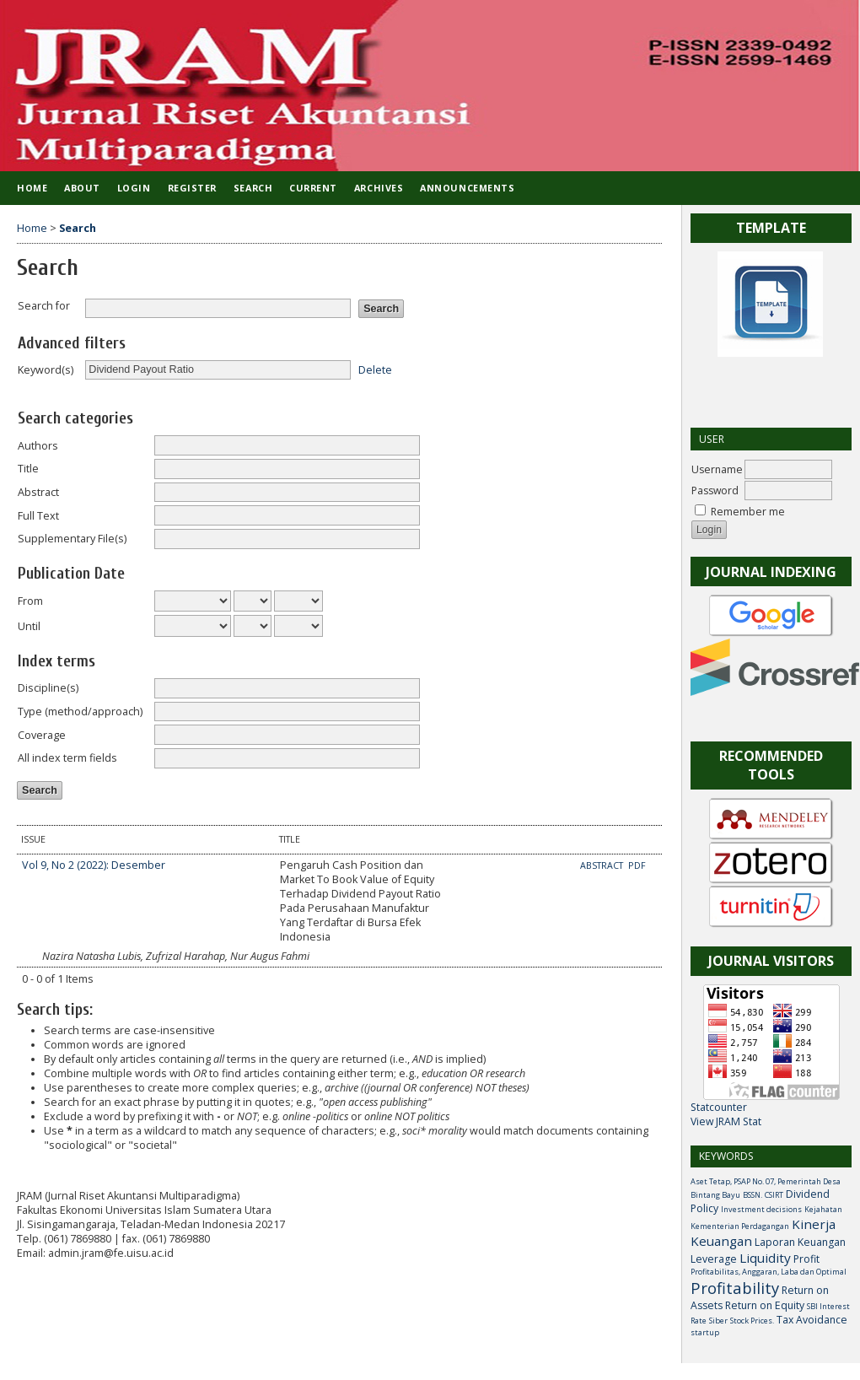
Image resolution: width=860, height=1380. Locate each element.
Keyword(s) (45, 370)
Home (32, 187)
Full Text (38, 516)
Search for (44, 306)
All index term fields (67, 758)
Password (715, 490)
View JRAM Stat (726, 1121)
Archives (378, 187)
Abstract (38, 492)
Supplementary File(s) (72, 538)
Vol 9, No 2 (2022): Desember (93, 865)
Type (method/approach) (80, 711)
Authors (38, 446)
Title (28, 468)
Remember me (748, 511)
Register (192, 187)
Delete (375, 369)
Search (253, 187)
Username (717, 469)
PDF (637, 865)
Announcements (467, 187)
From (30, 601)
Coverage (42, 735)
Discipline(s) (48, 688)
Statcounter (719, 1107)
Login (134, 187)
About (82, 187)
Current (313, 187)
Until (29, 626)
